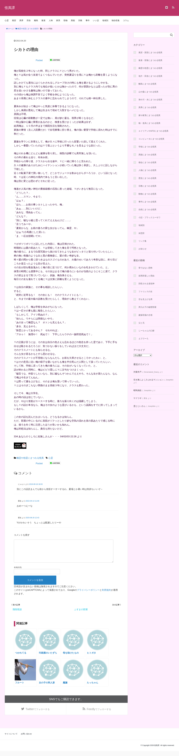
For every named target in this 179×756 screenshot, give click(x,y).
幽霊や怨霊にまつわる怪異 (30, 458)
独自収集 (116, 20)
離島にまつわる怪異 (147, 84)
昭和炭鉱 (137, 390)
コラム (126, 20)
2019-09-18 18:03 (36, 484)
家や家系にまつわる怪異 (149, 115)
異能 (73, 20)
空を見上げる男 (145, 299)
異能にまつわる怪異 (147, 154)
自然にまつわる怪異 (147, 209)
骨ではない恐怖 (145, 268)
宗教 (80, 20)
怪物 (65, 20)
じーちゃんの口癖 (146, 330)
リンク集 (142, 241)
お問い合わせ (26, 739)
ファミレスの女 (145, 291)
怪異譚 (10, 8)
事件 (88, 20)
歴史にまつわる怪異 (147, 178)
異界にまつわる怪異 (147, 107)
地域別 (105, 20)
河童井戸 (137, 372)
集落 (43, 20)
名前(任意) (18, 572)
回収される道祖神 (146, 283)
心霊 (7, 20)
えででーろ (143, 338)
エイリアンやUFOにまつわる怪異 (154, 131)
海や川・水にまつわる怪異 (150, 99)
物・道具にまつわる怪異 (149, 123)
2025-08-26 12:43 (32, 518)
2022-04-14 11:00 (32, 501)
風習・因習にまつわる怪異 (150, 52)
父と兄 (141, 323)
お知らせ (142, 249)
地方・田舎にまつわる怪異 (150, 76)
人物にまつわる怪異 (147, 170)
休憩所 (141, 233)
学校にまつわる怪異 (147, 147)
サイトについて (11, 739)
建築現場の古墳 (145, 315)
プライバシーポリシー (88, 594)
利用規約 (106, 594)
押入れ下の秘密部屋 (147, 307)
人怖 (51, 20)
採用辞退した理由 (146, 276)
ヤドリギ (137, 398)
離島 (36, 20)
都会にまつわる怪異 (147, 162)
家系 (58, 20)
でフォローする (38, 713)
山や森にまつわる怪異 (148, 92)
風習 (14, 20)
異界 (21, 20)
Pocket (39, 60)
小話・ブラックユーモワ (149, 217)
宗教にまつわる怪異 (147, 186)
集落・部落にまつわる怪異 (150, 60)
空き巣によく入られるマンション (148, 380)
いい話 (96, 20)
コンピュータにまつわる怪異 (151, 139)
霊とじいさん (139, 406)
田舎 (29, 20)
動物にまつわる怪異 (147, 194)
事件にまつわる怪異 (147, 202)
